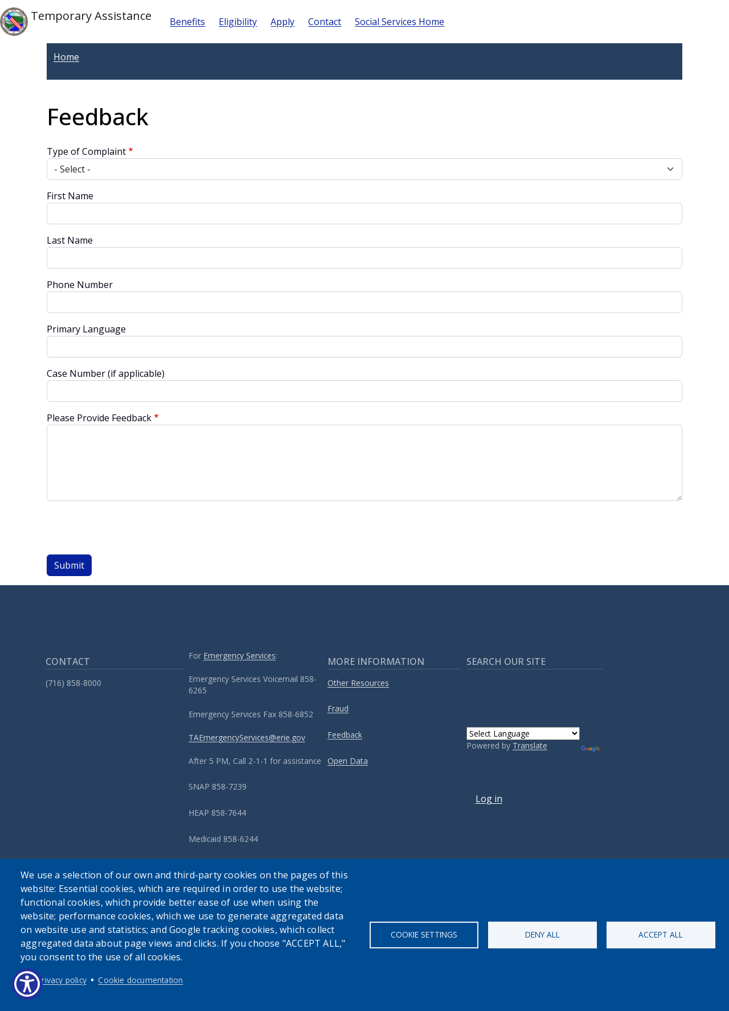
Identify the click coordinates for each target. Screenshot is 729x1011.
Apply (282, 21)
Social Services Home (399, 21)
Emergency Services (239, 655)
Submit (69, 565)
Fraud (338, 708)
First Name (70, 196)
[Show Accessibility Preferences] (27, 984)
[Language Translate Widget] (523, 733)
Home (66, 57)
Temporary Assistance (75, 21)
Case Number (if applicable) (106, 373)
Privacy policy (62, 980)
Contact (324, 21)
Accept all (660, 934)
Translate (530, 745)
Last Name (70, 240)
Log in (489, 798)
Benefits (187, 21)
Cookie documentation (140, 980)
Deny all (542, 934)
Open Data (347, 760)
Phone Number (80, 284)
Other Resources (358, 682)
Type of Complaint (86, 151)
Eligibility (238, 21)
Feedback (344, 734)
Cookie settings (424, 934)
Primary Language (86, 329)
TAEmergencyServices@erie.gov (247, 737)
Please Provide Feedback (99, 418)
